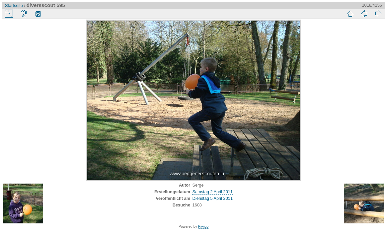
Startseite (14, 5)
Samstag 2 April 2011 (212, 191)
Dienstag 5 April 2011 (212, 198)
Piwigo (203, 226)
